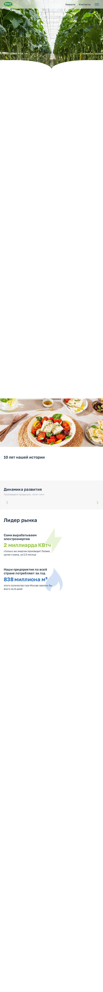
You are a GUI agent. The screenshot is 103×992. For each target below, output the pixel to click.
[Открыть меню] (96, 4)
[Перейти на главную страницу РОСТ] (8, 4)
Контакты (85, 4)
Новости (70, 4)
